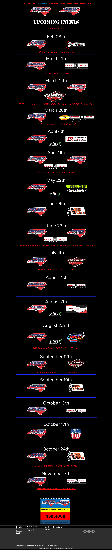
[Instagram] (89, 531)
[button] (53, 4)
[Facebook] (93, 531)
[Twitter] (85, 531)
